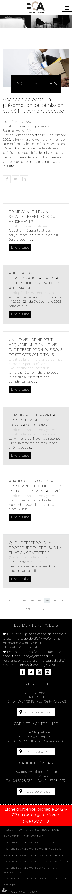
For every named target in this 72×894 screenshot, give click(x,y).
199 (47, 600)
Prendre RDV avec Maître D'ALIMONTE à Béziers (36, 861)
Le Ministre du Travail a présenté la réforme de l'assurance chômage (33, 420)
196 (24, 600)
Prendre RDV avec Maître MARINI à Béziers (32, 849)
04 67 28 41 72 (55, 781)
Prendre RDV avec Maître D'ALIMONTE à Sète (34, 855)
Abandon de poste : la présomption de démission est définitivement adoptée (36, 486)
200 (55, 600)
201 (63, 600)
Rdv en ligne (51, 829)
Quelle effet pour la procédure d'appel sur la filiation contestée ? (35, 548)
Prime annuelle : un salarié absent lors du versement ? (32, 217)
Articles (9, 885)
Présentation (13, 829)
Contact (37, 836)
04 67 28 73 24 (24, 781)
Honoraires (59, 878)
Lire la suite (20, 247)
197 (32, 600)
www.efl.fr (23, 131)
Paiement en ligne (16, 836)
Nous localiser (38, 712)
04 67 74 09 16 (23, 701)
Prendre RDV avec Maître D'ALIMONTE (29, 842)
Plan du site (12, 878)
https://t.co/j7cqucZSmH (22, 643)
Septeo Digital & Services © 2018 (20, 892)
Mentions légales (36, 878)
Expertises (32, 829)
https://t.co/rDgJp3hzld (21, 647)
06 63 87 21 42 (36, 821)
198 (39, 600)
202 (28, 609)
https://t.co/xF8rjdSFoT (37, 665)
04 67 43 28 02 (55, 701)
